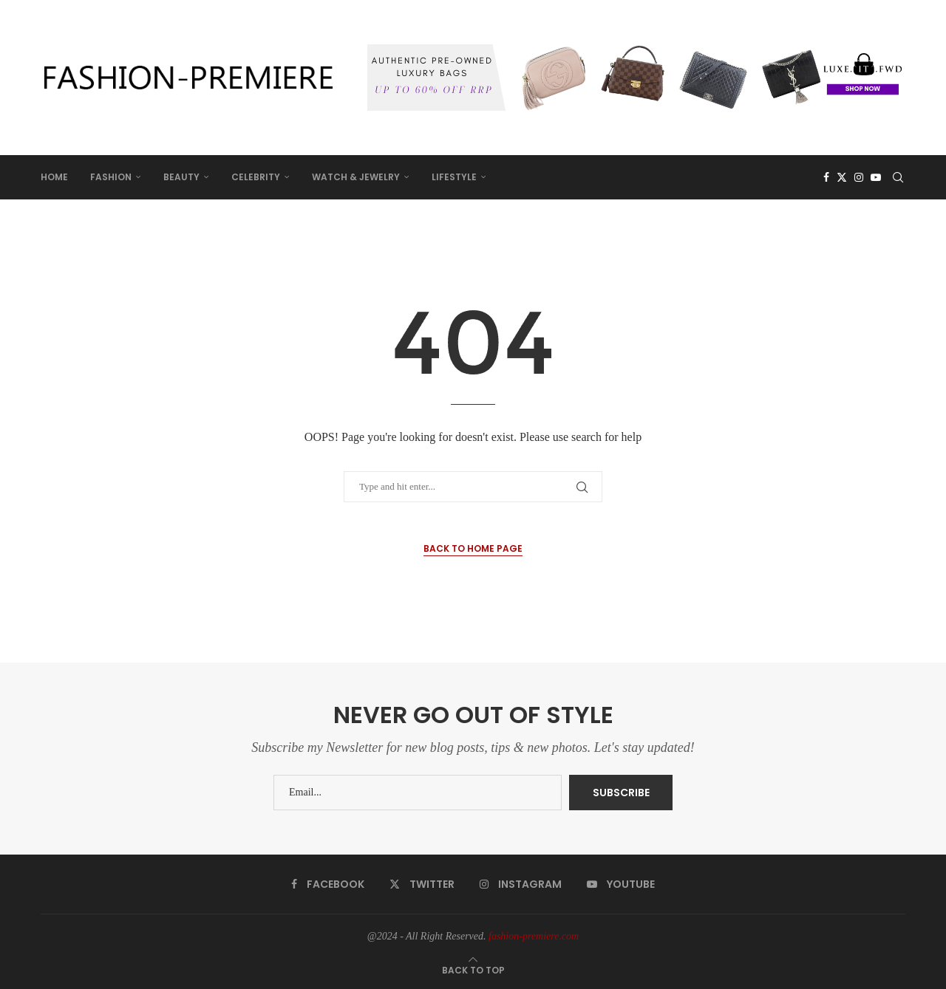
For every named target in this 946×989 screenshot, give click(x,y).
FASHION (111, 177)
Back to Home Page (473, 548)
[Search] (898, 177)
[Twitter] (842, 177)
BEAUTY (181, 177)
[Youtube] (876, 177)
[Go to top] (473, 970)
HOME (54, 177)
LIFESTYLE (454, 177)
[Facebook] (826, 177)
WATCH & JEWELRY (356, 177)
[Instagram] (858, 177)
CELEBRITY (255, 177)
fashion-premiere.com (534, 936)
